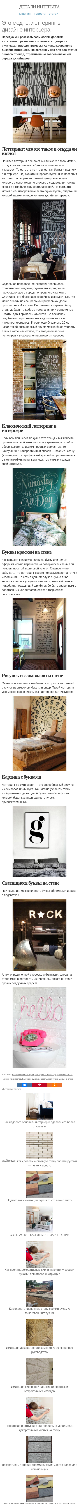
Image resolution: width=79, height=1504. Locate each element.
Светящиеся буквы (49, 1079)
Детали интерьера (39, 6)
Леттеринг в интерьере (45, 1075)
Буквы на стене (66, 1079)
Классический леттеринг (23, 1075)
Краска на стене (64, 1075)
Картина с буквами (30, 1079)
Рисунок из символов (11, 1079)
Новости (39, 13)
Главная (25, 13)
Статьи (53, 13)
